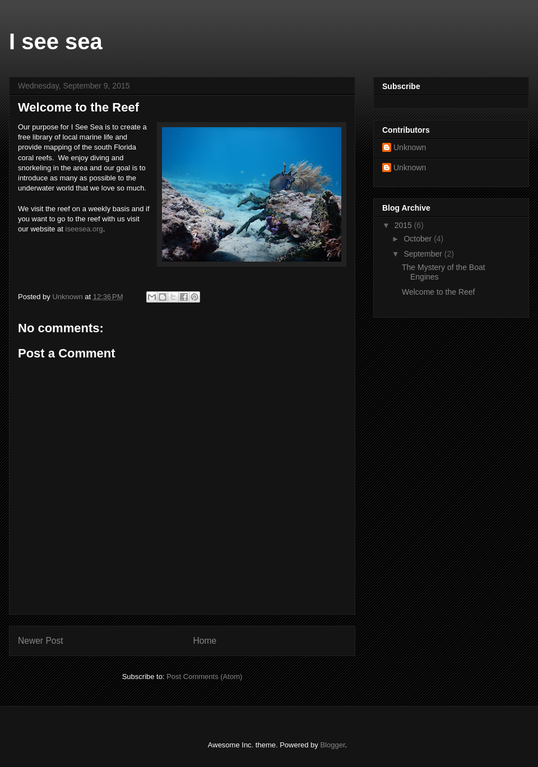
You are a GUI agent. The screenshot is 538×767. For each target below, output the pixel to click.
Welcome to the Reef (438, 291)
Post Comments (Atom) (204, 676)
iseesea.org (84, 229)
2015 (404, 225)
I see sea (56, 41)
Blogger (332, 745)
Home (205, 640)
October (419, 238)
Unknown (409, 147)
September (424, 253)
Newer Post (40, 640)
